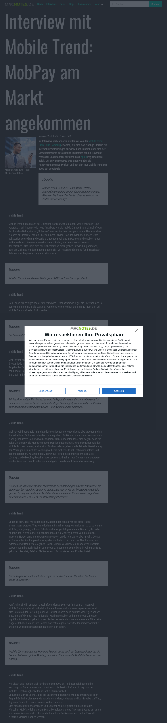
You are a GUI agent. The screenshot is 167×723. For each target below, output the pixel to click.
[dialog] (84, 361)
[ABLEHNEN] (137, 331)
